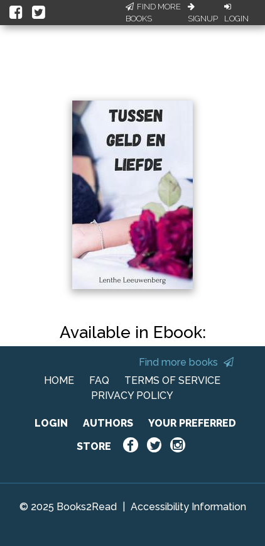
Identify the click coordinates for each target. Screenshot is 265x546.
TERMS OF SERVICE (172, 380)
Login (236, 13)
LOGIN (51, 423)
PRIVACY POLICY (132, 395)
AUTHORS (108, 423)
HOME (59, 380)
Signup (203, 13)
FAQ (99, 380)
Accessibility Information (188, 507)
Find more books (186, 362)
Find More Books (153, 13)
